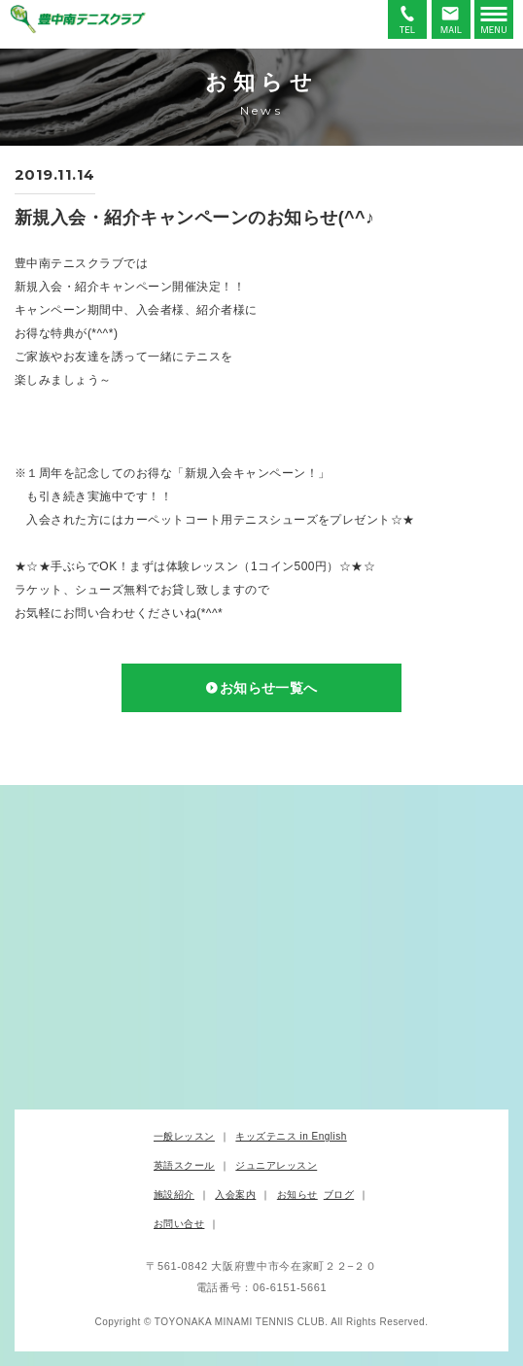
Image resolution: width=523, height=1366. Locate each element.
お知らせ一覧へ (269, 688)
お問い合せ (179, 1223)
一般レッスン (184, 1136)
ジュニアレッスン (276, 1165)
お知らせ (297, 1194)
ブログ (339, 1194)
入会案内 (235, 1194)
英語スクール (184, 1165)
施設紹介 (174, 1194)
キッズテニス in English (290, 1136)
